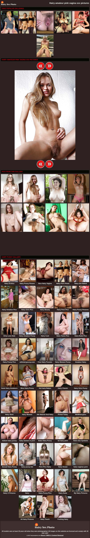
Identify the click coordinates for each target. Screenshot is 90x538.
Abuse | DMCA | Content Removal (52, 535)
